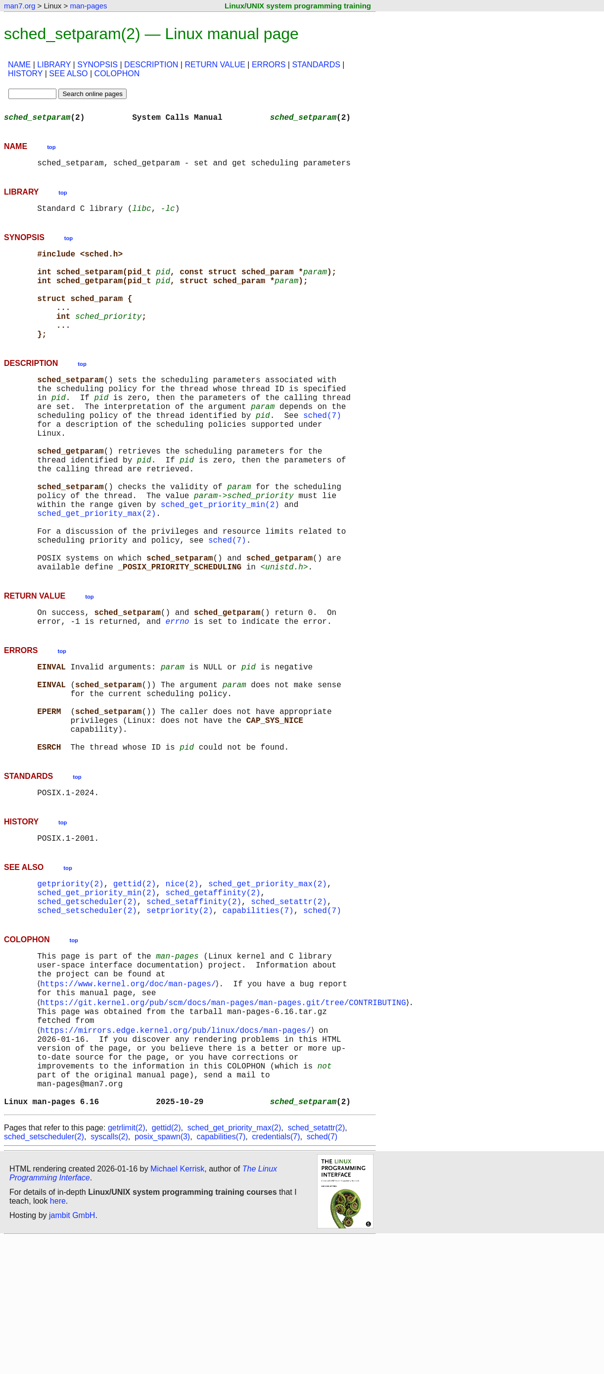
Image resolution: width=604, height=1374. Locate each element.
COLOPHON (117, 73)
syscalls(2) (109, 1272)
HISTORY (25, 73)
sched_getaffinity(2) (212, 993)
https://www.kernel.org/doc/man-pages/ (130, 1095)
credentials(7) (276, 1272)
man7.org (19, 5)
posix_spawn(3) (162, 1272)
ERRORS (268, 64)
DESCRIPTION (151, 64)
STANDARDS (316, 64)
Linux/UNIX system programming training (298, 5)
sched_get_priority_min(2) (220, 559)
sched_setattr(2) (289, 1004)
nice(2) (181, 982)
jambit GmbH (72, 1351)
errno (177, 694)
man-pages (88, 5)
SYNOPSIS (97, 64)
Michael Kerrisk (177, 1304)
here (58, 1336)
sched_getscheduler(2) (87, 1004)
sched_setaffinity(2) (193, 1004)
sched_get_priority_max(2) (96, 570)
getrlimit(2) (126, 1263)
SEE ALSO (68, 73)
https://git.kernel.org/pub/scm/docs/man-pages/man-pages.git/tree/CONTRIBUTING (225, 1117)
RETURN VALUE (215, 64)
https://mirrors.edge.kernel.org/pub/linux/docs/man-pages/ (177, 1149)
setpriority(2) (179, 1015)
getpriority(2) (70, 982)
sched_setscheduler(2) (87, 1015)
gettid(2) (134, 982)
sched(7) (322, 450)
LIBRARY (54, 64)
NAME (19, 64)
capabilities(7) (258, 1015)
